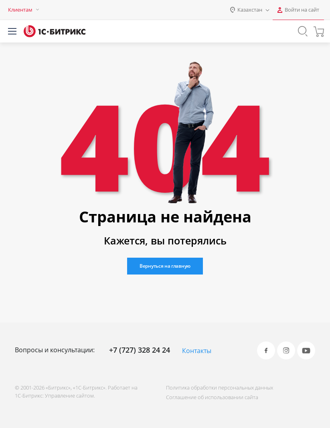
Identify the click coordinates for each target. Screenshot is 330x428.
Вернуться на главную (165, 265)
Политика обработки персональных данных (219, 387)
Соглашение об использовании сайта (212, 397)
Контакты (196, 350)
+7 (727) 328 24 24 (139, 350)
